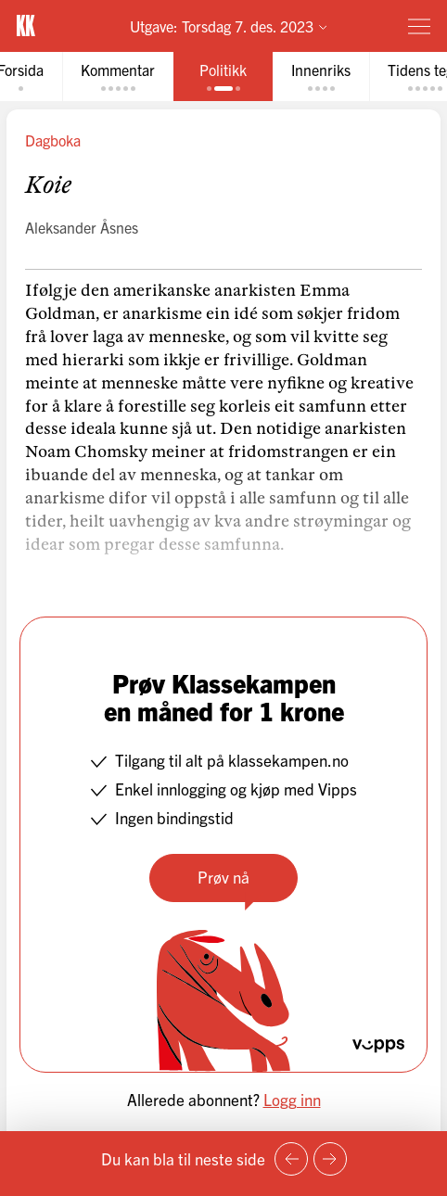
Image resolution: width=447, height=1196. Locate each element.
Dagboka (53, 140)
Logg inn (292, 1099)
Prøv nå (223, 876)
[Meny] (419, 26)
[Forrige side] (291, 1159)
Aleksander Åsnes (81, 227)
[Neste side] (330, 1159)
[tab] (117, 76)
